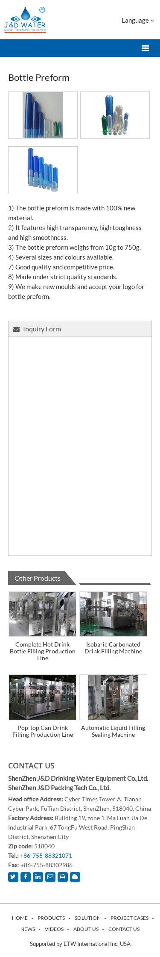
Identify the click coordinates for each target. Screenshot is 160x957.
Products (51, 918)
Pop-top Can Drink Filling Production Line (42, 731)
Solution (88, 918)
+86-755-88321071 (46, 855)
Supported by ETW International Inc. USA (80, 943)
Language (138, 20)
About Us (86, 929)
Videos (54, 929)
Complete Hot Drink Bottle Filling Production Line (43, 651)
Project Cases (129, 918)
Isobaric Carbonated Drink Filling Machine (113, 648)
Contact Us (31, 765)
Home (20, 918)
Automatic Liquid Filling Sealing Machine (113, 731)
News (27, 929)
